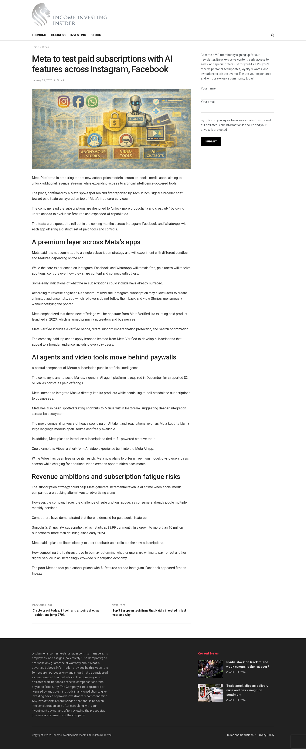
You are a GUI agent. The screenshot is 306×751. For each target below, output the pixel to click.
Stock (96, 35)
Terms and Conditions (240, 737)
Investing (78, 35)
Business (58, 35)
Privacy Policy (266, 737)
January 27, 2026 (42, 80)
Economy (39, 35)
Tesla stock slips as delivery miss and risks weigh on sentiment (247, 692)
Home (35, 47)
